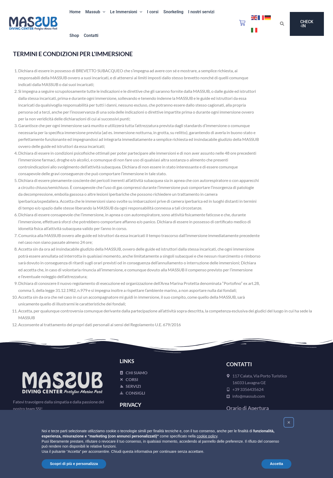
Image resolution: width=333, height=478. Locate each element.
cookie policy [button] (207, 436)
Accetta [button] (276, 464)
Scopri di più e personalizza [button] (74, 464)
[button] (101, 12)
